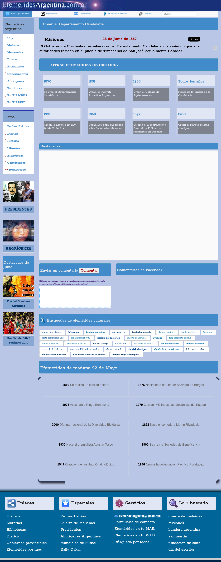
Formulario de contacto (134, 522)
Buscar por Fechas (17, 14)
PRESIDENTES (18, 209)
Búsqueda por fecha (131, 542)
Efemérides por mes (24, 549)
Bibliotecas (16, 529)
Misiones (176, 523)
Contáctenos (83, 13)
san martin (178, 536)
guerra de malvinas (185, 516)
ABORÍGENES (18, 248)
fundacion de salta (184, 543)
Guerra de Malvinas (78, 523)
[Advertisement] (173, 24)
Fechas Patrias (73, 516)
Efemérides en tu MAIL (134, 528)
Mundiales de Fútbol (78, 543)
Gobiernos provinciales (27, 543)
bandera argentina (184, 529)
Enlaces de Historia (115, 14)
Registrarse (49, 14)
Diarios (145, 14)
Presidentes (71, 529)
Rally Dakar (71, 549)
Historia (13, 516)
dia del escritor (182, 549)
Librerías (14, 523)
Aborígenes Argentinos (81, 536)
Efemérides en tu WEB (134, 535)
